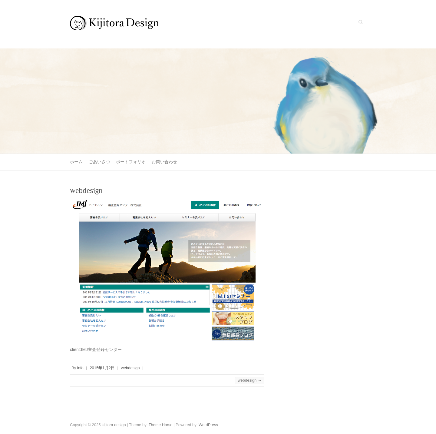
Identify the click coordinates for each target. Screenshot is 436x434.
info (80, 368)
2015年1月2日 (102, 368)
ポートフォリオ (131, 161)
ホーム (76, 161)
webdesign (130, 368)
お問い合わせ (164, 161)
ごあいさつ (99, 161)
